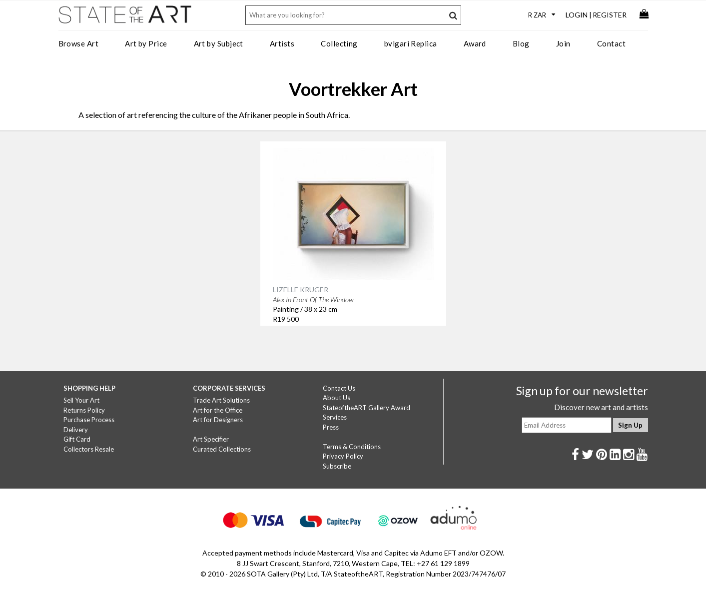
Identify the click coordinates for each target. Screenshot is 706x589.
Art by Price (146, 43)
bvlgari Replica (410, 43)
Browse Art (78, 43)
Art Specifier (211, 439)
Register (610, 14)
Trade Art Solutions (221, 400)
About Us (336, 398)
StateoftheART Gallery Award (366, 408)
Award (475, 43)
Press (331, 427)
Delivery (75, 430)
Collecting (339, 43)
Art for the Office (217, 410)
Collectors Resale (88, 449)
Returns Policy (84, 410)
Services (335, 417)
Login (577, 14)
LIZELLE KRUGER (300, 289)
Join (563, 43)
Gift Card (76, 439)
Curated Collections (222, 449)
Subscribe (337, 466)
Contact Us (339, 388)
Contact (611, 43)
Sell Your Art (81, 400)
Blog (521, 43)
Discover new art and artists (601, 407)
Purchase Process (88, 420)
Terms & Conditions (352, 447)
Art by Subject (218, 43)
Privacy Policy (343, 456)
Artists (282, 43)
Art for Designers (218, 420)
